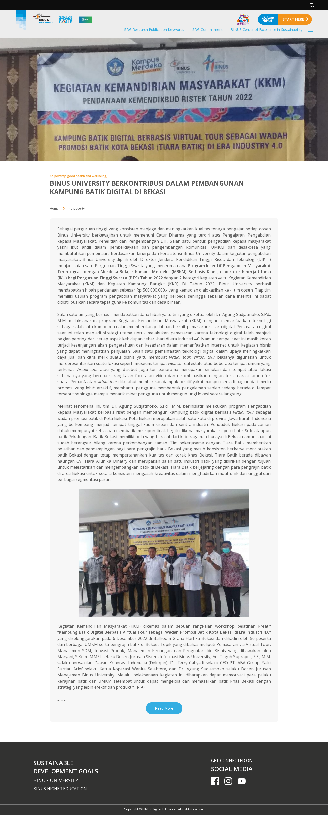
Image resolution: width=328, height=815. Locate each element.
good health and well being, (87, 176)
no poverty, (58, 176)
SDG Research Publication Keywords (154, 29)
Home (54, 208)
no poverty (77, 208)
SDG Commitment (207, 29)
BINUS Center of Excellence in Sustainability (266, 29)
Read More (164, 708)
